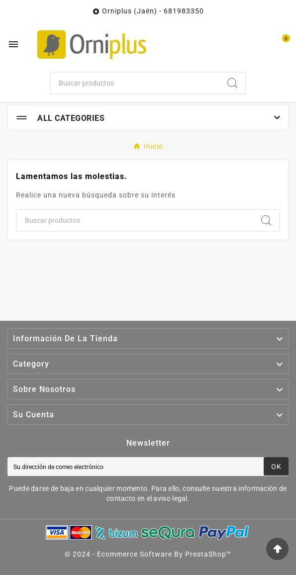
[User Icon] (260, 44)
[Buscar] (135, 83)
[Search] (232, 83)
